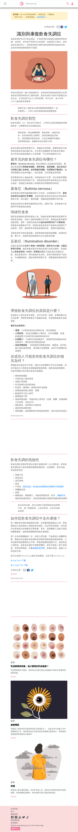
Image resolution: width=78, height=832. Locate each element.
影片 (12, 811)
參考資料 (14, 574)
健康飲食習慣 (39, 548)
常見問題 (14, 809)
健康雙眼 (15, 725)
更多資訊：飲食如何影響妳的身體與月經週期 (43, 486)
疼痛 (13, 786)
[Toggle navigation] (5, 4)
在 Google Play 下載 (19, 565)
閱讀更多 (13, 677)
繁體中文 (15, 828)
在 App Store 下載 (18, 560)
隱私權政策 (15, 820)
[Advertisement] (39, 436)
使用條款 (14, 823)
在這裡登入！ (42, 17)
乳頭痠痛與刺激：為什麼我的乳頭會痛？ (30, 666)
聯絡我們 (14, 814)
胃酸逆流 (61, 495)
